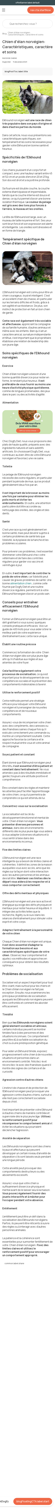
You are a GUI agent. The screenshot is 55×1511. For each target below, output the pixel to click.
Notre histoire (11, 1388)
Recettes (9, 1346)
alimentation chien (21, 583)
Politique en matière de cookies (17, 1490)
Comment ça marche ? (16, 1338)
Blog (4, 34)
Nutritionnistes (12, 1354)
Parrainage (10, 1362)
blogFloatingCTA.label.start (32, 1501)
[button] (3, 10)
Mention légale (9, 1484)
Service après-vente (15, 1304)
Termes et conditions (31, 1484)
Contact (9, 1411)
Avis (7, 1396)
